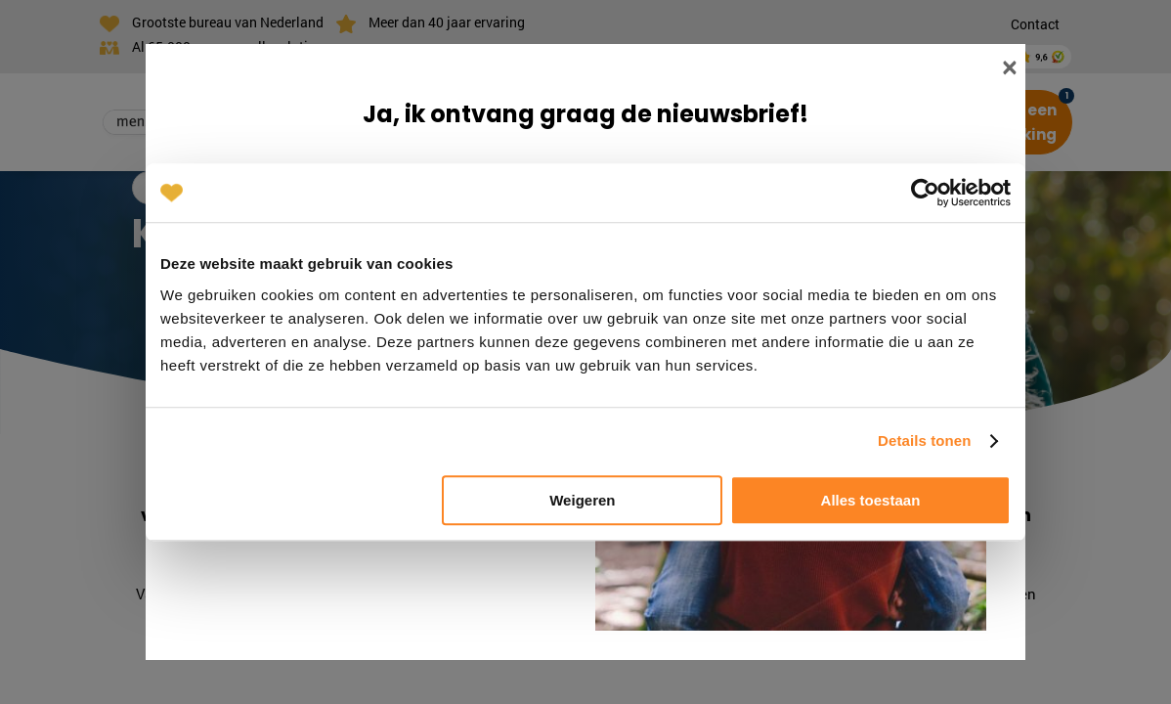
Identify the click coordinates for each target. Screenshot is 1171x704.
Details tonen (924, 440)
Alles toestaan (871, 500)
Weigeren (582, 500)
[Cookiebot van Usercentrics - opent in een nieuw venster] (925, 192)
